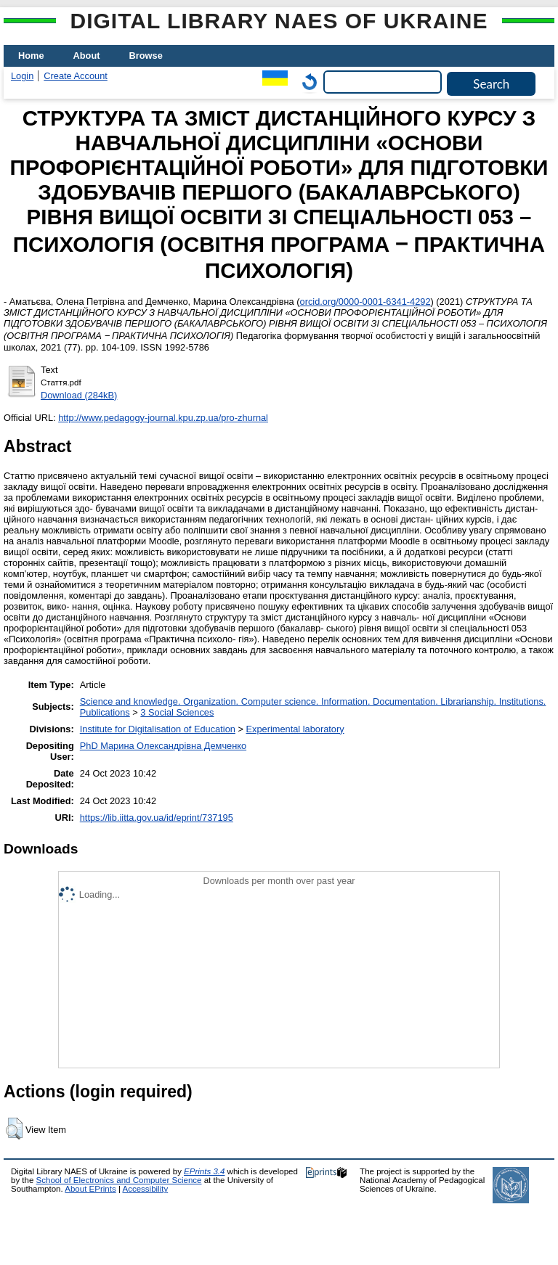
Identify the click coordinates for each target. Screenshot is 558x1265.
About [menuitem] (86, 55)
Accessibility (145, 1188)
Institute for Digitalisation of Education (157, 729)
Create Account (76, 75)
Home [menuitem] (31, 55)
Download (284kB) (79, 395)
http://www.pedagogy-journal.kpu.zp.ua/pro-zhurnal (163, 417)
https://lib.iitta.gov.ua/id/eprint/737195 (156, 817)
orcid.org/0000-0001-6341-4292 (365, 301)
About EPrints (90, 1188)
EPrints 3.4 (204, 1171)
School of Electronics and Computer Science (119, 1180)
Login (22, 75)
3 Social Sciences (177, 712)
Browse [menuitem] (146, 55)
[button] (14, 1128)
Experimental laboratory (295, 729)
